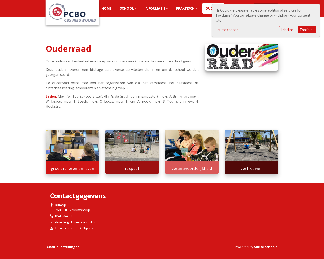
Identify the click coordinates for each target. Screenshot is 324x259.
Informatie (155, 8)
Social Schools (265, 247)
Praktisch (186, 8)
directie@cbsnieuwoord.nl (75, 222)
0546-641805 (65, 216)
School (127, 8)
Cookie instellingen (63, 247)
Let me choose (226, 29)
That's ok (306, 29)
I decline (287, 29)
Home (106, 8)
